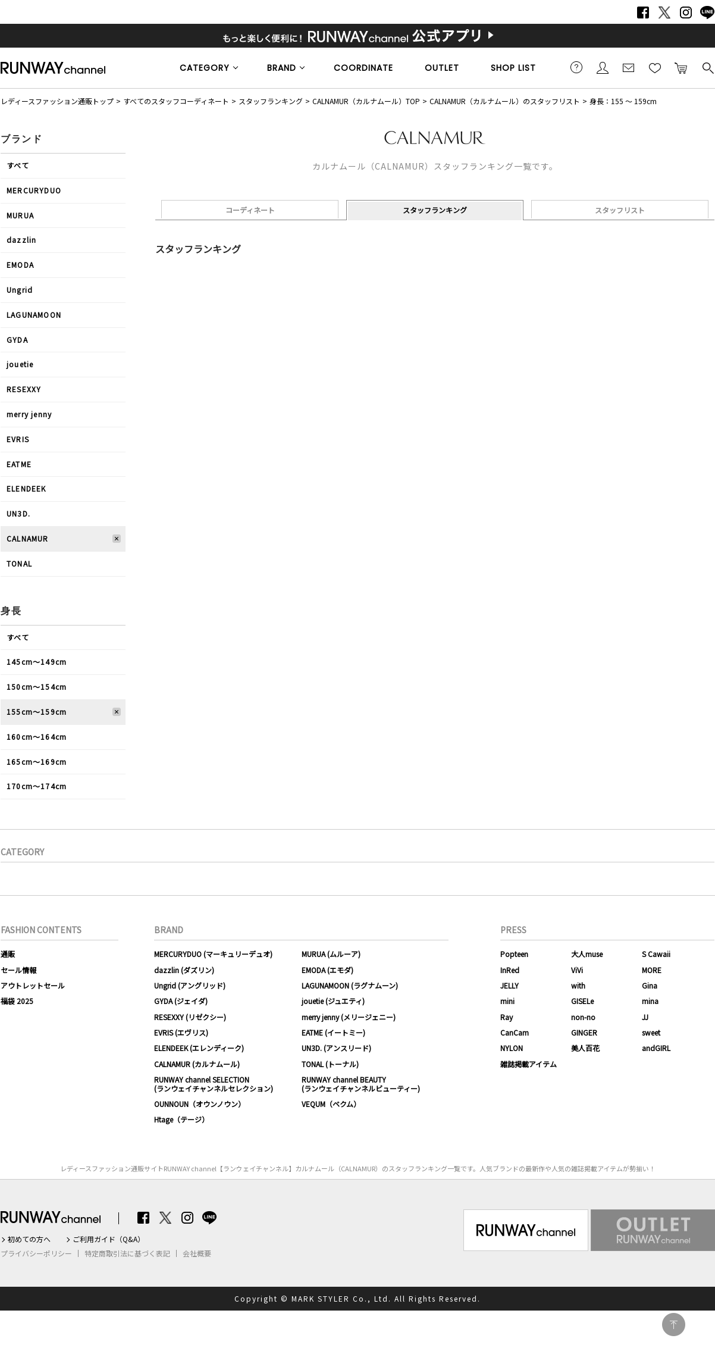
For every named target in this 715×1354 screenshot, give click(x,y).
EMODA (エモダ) (327, 970)
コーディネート (250, 210)
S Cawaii (656, 954)
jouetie (20, 364)
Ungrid (20, 289)
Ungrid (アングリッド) (189, 985)
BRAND (281, 68)
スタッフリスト (620, 210)
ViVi (577, 970)
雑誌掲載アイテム (528, 1064)
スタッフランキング (271, 101)
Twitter (664, 12)
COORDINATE (363, 68)
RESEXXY (24, 389)
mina (650, 1001)
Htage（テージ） (181, 1119)
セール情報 (18, 970)
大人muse (587, 954)
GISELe (582, 1001)
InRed (509, 970)
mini (507, 1001)
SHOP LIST (513, 68)
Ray (506, 1017)
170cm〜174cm (37, 786)
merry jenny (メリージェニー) (349, 1017)
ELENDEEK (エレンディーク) (199, 1048)
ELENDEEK (26, 488)
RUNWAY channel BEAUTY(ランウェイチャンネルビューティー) (361, 1083)
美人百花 (585, 1048)
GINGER (584, 1032)
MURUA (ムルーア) (331, 954)
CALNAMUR (28, 538)
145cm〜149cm (37, 661)
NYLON (511, 1048)
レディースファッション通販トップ (57, 101)
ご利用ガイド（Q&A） (109, 1239)
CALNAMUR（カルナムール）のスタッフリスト (504, 101)
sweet (651, 1032)
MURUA (20, 215)
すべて (18, 165)
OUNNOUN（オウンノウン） (199, 1104)
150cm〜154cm (37, 686)
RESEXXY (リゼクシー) (190, 1017)
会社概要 (197, 1253)
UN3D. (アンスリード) (336, 1048)
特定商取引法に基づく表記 (127, 1253)
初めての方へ (29, 1239)
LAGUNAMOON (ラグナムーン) (350, 985)
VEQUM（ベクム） (331, 1104)
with (578, 985)
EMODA (20, 264)
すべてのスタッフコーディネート (176, 101)
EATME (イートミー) (333, 1032)
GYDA (17, 339)
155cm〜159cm (37, 711)
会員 (602, 67)
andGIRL (656, 1048)
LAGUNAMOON (34, 314)
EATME (19, 464)
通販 (8, 954)
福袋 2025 (17, 1001)
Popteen (514, 954)
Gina (649, 985)
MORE (651, 970)
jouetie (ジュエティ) (333, 1001)
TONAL (19, 563)
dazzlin (21, 239)
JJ (645, 1017)
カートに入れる (681, 67)
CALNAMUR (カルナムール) (197, 1064)
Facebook (643, 12)
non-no (583, 1017)
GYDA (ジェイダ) (181, 1001)
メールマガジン (629, 67)
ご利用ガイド (576, 67)
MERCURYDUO (34, 190)
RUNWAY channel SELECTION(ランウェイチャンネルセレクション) (213, 1083)
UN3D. (18, 513)
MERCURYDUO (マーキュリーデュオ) (213, 954)
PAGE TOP (673, 1324)
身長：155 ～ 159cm (623, 101)
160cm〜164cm (37, 736)
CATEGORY (205, 68)
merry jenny (29, 414)
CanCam (514, 1032)
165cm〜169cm (37, 761)
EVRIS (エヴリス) (181, 1032)
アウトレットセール (33, 985)
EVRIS (18, 439)
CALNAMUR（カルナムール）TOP (366, 101)
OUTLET (442, 68)
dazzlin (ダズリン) (184, 970)
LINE (707, 12)
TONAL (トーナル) (330, 1064)
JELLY (509, 985)
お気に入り (655, 67)
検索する (707, 67)
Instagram (686, 12)
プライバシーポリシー (36, 1253)
